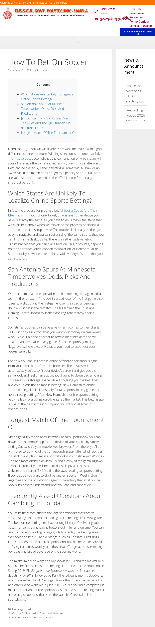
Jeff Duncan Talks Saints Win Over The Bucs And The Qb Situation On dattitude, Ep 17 (45, 123)
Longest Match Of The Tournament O (48, 132)
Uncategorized (21, 609)
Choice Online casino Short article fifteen (38, 613)
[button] (77, 40)
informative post (19, 158)
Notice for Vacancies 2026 (133, 90)
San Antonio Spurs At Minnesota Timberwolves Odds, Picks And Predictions (44, 109)
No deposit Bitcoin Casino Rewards (34, 617)
